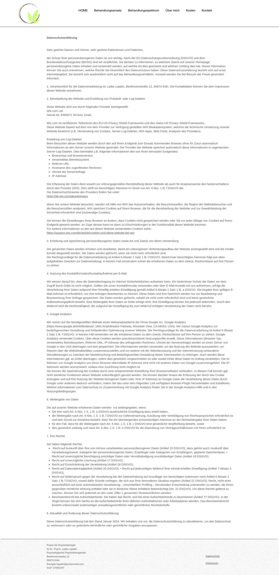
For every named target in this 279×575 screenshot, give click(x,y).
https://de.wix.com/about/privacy (67, 196)
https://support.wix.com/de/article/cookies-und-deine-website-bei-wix (90, 232)
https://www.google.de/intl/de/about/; (71, 326)
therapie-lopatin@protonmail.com (65, 564)
